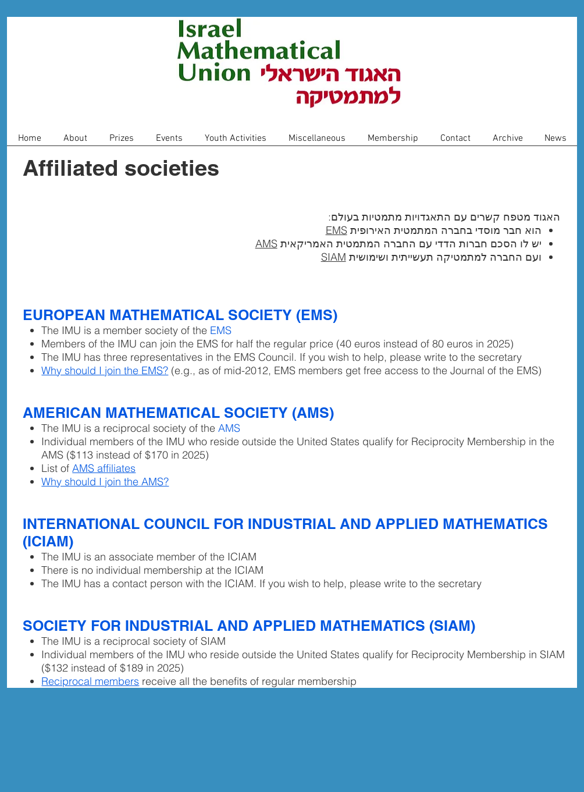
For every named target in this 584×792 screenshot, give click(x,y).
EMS (336, 230)
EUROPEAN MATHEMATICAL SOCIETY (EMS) (180, 315)
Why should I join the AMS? (105, 481)
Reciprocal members (90, 681)
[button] (75, 142)
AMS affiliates (104, 468)
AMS (266, 243)
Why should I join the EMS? (104, 370)
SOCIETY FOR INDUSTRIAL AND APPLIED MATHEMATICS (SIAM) (249, 625)
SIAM (333, 257)
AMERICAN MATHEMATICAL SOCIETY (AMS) (178, 412)
